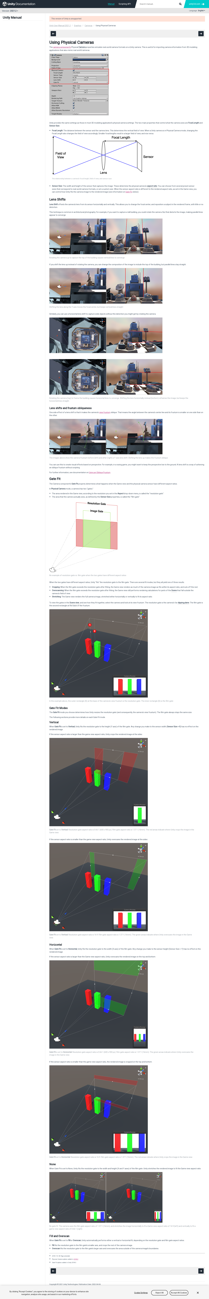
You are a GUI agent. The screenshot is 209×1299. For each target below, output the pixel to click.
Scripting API (125, 4)
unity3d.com (194, 4)
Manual (111, 4)
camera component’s (62, 47)
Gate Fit (129, 192)
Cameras (88, 26)
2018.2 (76, 1259)
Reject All (160, 1293)
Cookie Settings (141, 1293)
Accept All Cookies (179, 1293)
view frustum (104, 412)
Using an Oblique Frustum (99, 472)
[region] (104, 1292)
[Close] (197, 1293)
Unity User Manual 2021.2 (60, 26)
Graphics (77, 26)
